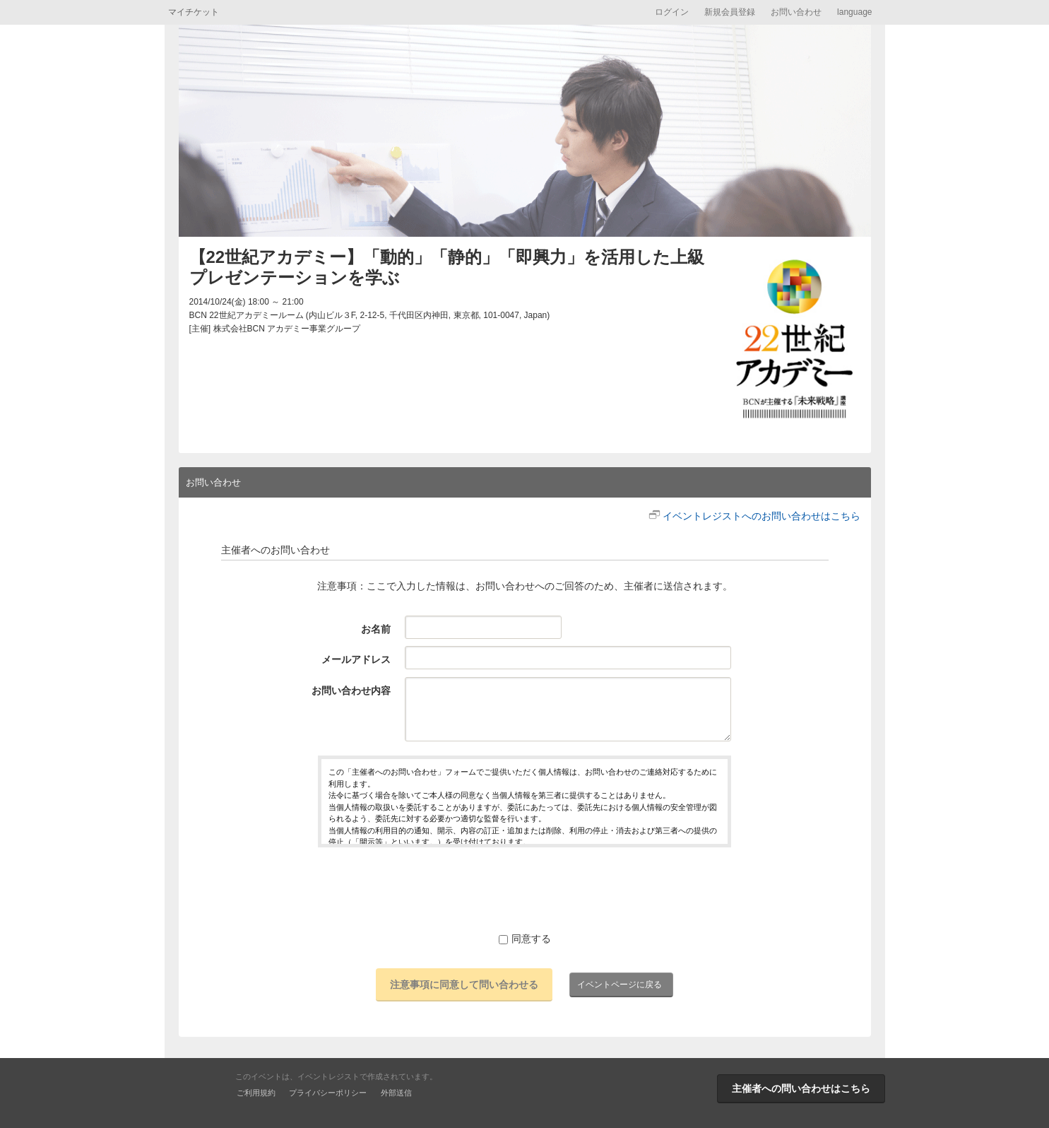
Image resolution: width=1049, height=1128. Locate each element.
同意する (525, 938)
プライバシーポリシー (328, 1092)
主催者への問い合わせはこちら (801, 1088)
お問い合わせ (796, 12)
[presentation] (524, 889)
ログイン (672, 12)
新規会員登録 (729, 12)
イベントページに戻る (619, 984)
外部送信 (396, 1092)
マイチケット (193, 12)
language (854, 12)
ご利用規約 (256, 1092)
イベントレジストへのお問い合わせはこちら (761, 516)
